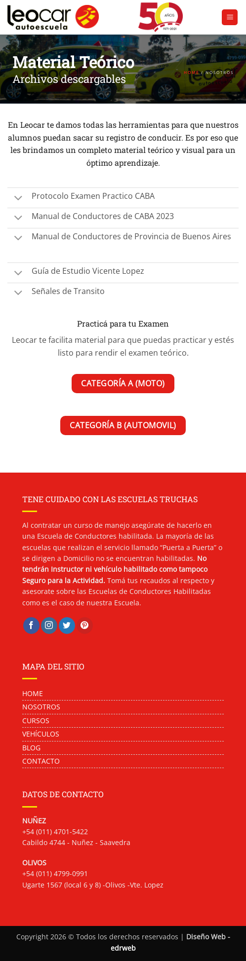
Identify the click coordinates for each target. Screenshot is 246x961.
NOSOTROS (42, 706)
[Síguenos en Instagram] (49, 625)
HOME (191, 72)
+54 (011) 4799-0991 (55, 873)
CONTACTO (41, 761)
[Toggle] (18, 195)
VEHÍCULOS (40, 734)
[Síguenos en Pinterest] (85, 625)
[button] (230, 17)
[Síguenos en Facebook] (31, 625)
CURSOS (35, 720)
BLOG (31, 747)
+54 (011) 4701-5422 (55, 831)
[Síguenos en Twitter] (67, 625)
